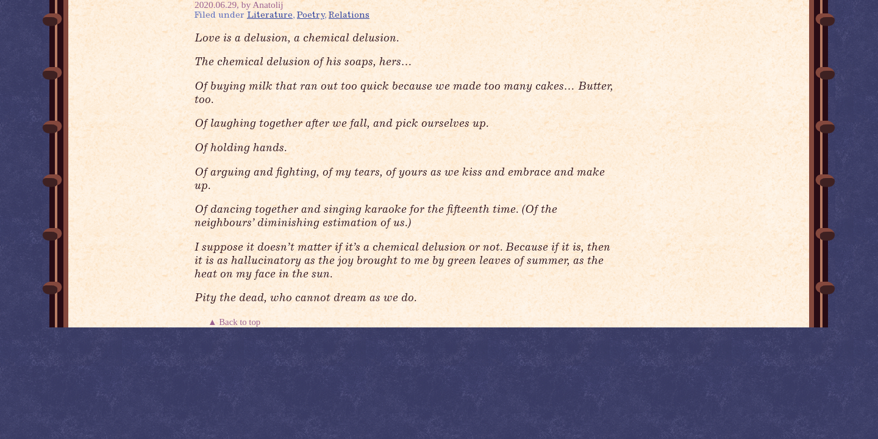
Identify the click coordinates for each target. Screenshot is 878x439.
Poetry (310, 15)
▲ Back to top (235, 322)
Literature (270, 15)
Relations (349, 15)
